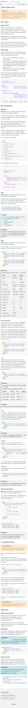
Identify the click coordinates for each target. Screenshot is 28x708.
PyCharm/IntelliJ (8, 222)
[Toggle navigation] (1, 4)
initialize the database (19, 683)
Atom (5, 220)
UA (19, 4)
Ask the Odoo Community (8, 698)
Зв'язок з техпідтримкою (8, 695)
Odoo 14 (24, 4)
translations (6, 681)
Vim (5, 223)
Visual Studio (7, 225)
